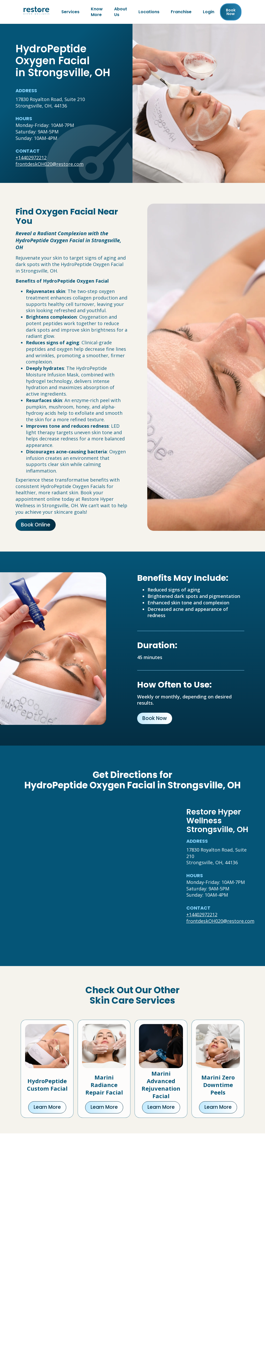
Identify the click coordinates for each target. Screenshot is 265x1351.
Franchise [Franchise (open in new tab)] (181, 12)
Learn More (47, 1107)
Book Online (35, 524)
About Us (120, 12)
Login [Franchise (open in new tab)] (208, 12)
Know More (97, 12)
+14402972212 (31, 157)
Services (70, 12)
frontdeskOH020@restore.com (50, 164)
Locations (148, 12)
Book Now (154, 718)
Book (230, 12)
